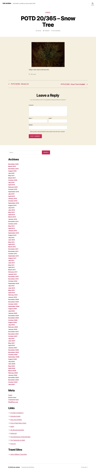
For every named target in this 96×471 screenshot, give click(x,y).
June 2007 (11, 341)
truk (40, 30)
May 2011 (11, 265)
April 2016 (11, 185)
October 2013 (12, 224)
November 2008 (13, 318)
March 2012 (12, 247)
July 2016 (11, 182)
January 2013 (12, 231)
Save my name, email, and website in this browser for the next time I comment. (47, 131)
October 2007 (13, 336)
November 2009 (13, 302)
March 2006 (12, 370)
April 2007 (11, 345)
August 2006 (12, 359)
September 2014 (13, 203)
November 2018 (13, 169)
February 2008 (13, 327)
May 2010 (11, 290)
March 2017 (12, 178)
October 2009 (13, 304)
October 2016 (12, 180)
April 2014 (11, 214)
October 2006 (13, 354)
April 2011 (11, 267)
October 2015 (12, 189)
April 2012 (11, 244)
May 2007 (11, 343)
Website (31, 125)
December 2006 (13, 350)
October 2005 (13, 382)
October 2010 (12, 281)
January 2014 (12, 219)
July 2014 (11, 208)
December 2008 (13, 315)
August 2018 (12, 171)
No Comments (56, 30)
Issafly (12, 426)
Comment (31, 105)
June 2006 (11, 364)
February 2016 (13, 187)
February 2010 (13, 295)
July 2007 (11, 338)
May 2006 (11, 366)
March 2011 (12, 269)
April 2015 (11, 196)
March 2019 (12, 166)
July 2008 (11, 325)
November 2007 (13, 334)
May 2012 (11, 242)
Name (30, 118)
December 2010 (13, 276)
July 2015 (11, 194)
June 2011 (11, 263)
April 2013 (11, 228)
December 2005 (13, 377)
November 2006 (13, 352)
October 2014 (12, 201)
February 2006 (13, 373)
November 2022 (13, 164)
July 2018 (11, 173)
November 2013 (13, 221)
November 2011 (13, 251)
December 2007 (13, 331)
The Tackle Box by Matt (17, 440)
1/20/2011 (47, 30)
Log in (10, 395)
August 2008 (12, 322)
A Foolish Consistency (17, 413)
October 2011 (12, 253)
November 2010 (13, 279)
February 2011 (13, 272)
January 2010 (12, 297)
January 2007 (12, 348)
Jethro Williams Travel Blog (19, 454)
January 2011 (12, 274)
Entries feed (12, 397)
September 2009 (14, 306)
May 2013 (11, 226)
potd (35, 74)
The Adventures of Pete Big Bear (20, 437)
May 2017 (11, 175)
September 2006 (14, 357)
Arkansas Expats (15, 416)
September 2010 (13, 283)
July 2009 (11, 311)
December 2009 (13, 299)
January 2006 (13, 375)
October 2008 (13, 320)
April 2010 (11, 292)
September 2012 (13, 233)
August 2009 (12, 309)
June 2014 (11, 210)
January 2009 (13, 313)
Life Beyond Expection (17, 430)
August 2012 (12, 235)
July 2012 (11, 237)
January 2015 (12, 198)
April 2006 (11, 368)
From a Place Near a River (18, 423)
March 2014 (12, 217)
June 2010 (11, 288)
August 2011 (12, 258)
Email (50, 118)
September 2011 (13, 256)
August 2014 (12, 205)
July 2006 (11, 361)
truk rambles (7, 3)
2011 (32, 74)
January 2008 (13, 329)
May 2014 (11, 212)
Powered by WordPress (28, 467)
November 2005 (13, 380)
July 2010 (11, 286)
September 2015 (13, 191)
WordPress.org (13, 402)
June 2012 (11, 240)
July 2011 (11, 260)
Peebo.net (13, 433)
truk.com (13, 443)
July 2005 (11, 384)
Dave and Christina (16, 420)
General (48, 12)
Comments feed (13, 400)
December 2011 (13, 249)
